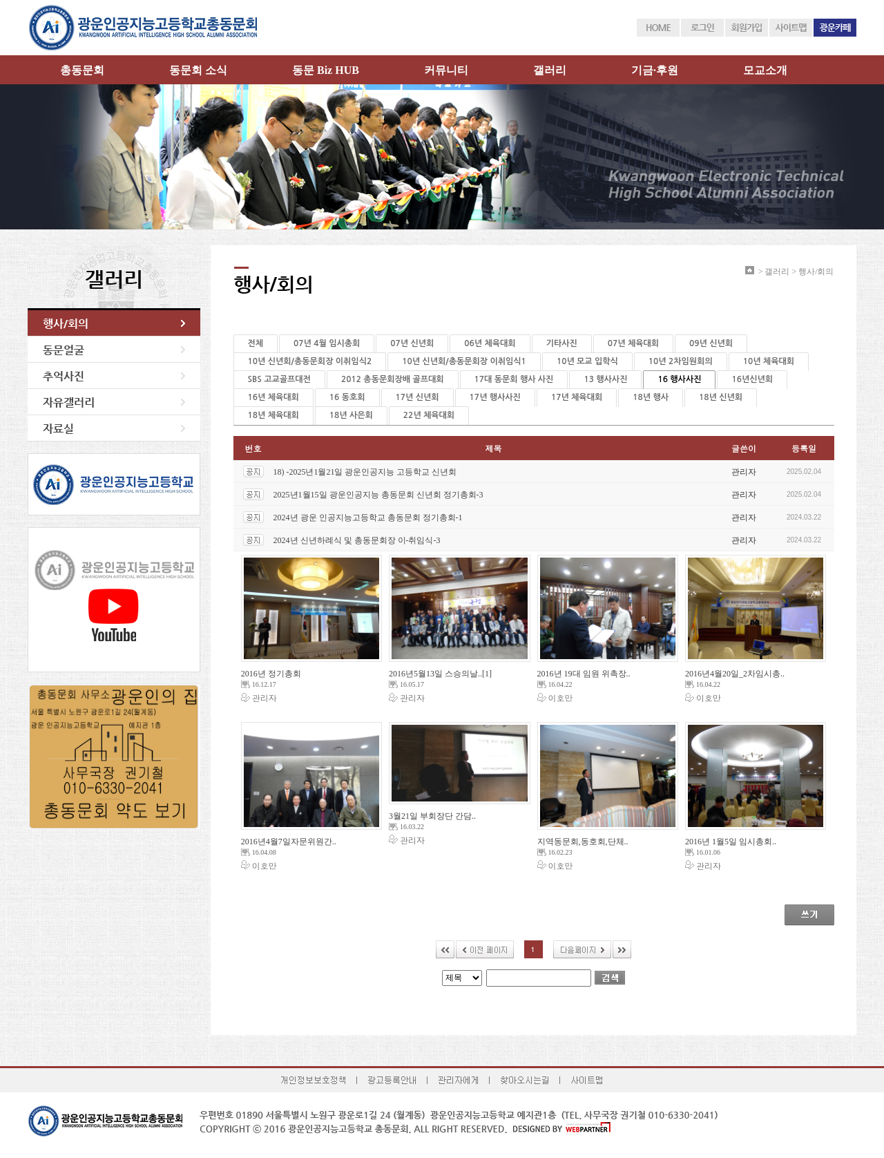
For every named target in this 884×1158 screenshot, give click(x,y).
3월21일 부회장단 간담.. (432, 816)
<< (445, 949)
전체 (256, 343)
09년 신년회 (711, 343)
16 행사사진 (679, 379)
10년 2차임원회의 (680, 361)
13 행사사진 (605, 379)
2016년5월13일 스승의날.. (440, 673)
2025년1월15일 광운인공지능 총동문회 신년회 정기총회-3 (378, 495)
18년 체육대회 (273, 415)
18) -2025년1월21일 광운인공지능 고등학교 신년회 (365, 472)
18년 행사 (651, 397)
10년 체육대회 (768, 361)
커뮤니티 (446, 70)
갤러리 (549, 70)
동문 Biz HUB (325, 70)
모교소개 (765, 70)
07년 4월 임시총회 (327, 343)
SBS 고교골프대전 (279, 379)
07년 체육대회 (633, 343)
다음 (582, 949)
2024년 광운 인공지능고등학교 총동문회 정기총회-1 (368, 517)
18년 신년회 (720, 397)
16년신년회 (752, 379)
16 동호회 (347, 397)
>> (622, 949)
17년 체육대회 (576, 397)
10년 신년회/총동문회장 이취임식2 (310, 361)
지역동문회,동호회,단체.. (582, 841)
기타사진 (561, 343)
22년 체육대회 (428, 415)
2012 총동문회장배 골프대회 (392, 379)
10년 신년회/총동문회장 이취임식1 (464, 361)
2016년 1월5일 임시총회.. (730, 841)
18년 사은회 (351, 415)
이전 (485, 949)
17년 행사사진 (495, 397)
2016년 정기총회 (271, 673)
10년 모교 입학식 (587, 361)
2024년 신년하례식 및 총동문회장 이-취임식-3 (357, 540)
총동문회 (82, 70)
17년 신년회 (417, 397)
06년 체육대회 (489, 343)
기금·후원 (654, 70)
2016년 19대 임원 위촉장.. (584, 673)
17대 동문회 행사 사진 (514, 379)
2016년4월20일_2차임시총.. (735, 673)
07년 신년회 (412, 343)
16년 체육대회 (273, 397)
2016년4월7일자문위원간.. (288, 841)
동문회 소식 (198, 70)
